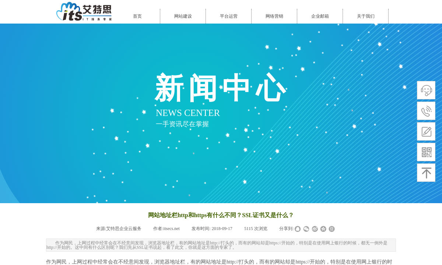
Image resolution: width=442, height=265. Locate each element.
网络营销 (274, 16)
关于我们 (366, 16)
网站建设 (183, 16)
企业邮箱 (320, 16)
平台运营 (229, 16)
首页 (137, 16)
